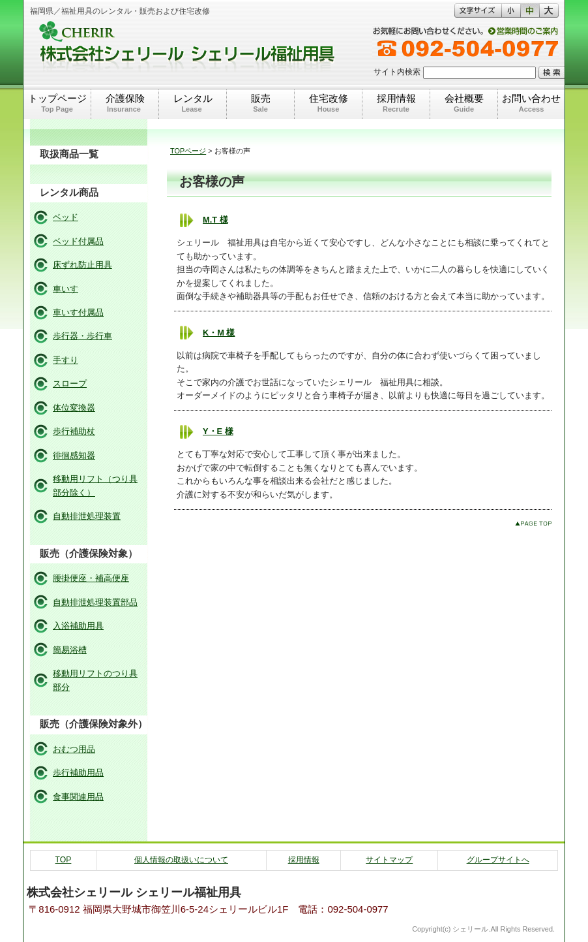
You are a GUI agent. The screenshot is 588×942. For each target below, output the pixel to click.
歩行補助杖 (74, 431)
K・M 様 (219, 333)
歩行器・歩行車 (82, 336)
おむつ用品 (74, 749)
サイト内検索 (397, 71)
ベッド (65, 217)
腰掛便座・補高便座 (91, 578)
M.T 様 (215, 220)
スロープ (70, 383)
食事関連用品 (78, 797)
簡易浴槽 (70, 650)
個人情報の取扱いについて (181, 859)
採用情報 (303, 859)
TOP (63, 859)
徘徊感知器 (74, 455)
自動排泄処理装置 (87, 516)
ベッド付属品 (78, 241)
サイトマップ (389, 859)
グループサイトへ (498, 859)
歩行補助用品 (78, 772)
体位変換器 (74, 408)
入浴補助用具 (78, 626)
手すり (65, 360)
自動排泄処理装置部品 (95, 602)
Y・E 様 (218, 431)
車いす (65, 289)
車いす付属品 (78, 312)
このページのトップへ (533, 523)
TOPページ (188, 151)
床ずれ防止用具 (82, 265)
